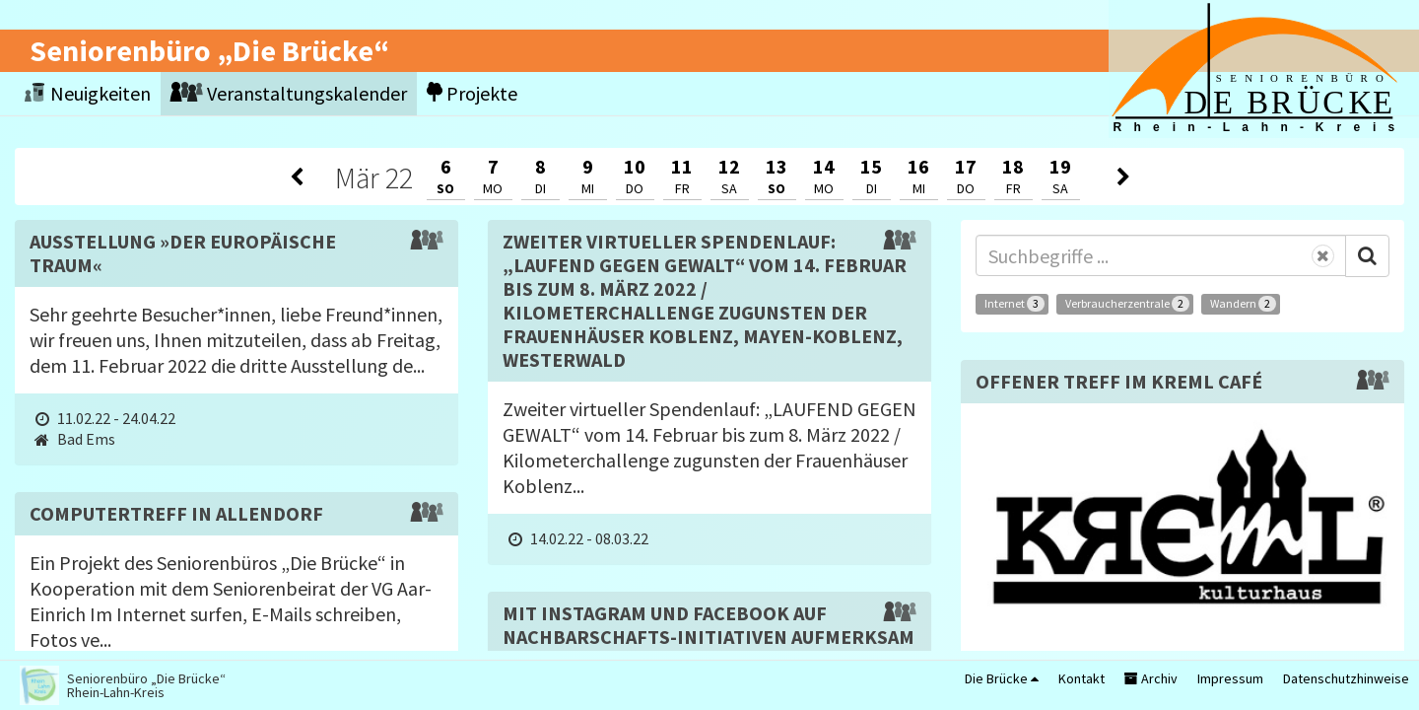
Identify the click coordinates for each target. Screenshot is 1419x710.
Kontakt (1081, 678)
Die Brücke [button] (1002, 678)
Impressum (1230, 678)
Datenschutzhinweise (1346, 678)
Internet (1014, 304)
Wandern (1243, 304)
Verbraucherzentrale (1127, 304)
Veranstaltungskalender (288, 93)
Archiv (1151, 678)
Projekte (472, 93)
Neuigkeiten (88, 93)
